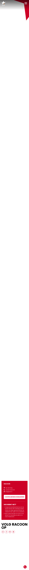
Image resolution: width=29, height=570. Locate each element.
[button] (26, 3)
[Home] (3, 3)
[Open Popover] (25, 567)
